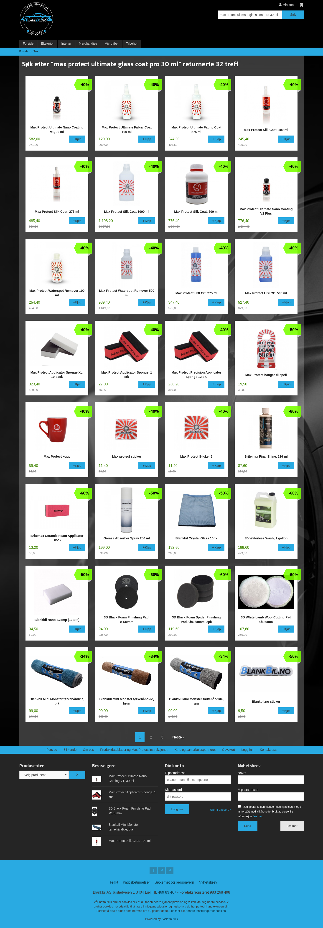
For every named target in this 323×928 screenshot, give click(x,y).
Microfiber (112, 43)
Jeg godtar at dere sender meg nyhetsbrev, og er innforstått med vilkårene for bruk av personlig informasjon (270, 811)
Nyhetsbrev (208, 882)
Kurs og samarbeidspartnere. (195, 749)
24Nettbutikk (170, 919)
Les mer (292, 826)
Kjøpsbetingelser (136, 882)
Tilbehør (132, 43)
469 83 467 (167, 892)
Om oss (88, 749)
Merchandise (88, 43)
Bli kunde (70, 749)
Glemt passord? (220, 809)
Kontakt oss (268, 749)
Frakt (114, 882)
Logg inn (247, 749)
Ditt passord (173, 790)
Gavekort (228, 749)
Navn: (242, 773)
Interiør (66, 43)
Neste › (178, 737)
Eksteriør (47, 43)
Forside (28, 43)
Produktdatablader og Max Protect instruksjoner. (134, 749)
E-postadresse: (248, 790)
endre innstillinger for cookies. (206, 911)
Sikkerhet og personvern (174, 882)
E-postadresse (175, 773)
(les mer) (258, 816)
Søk (293, 14)
